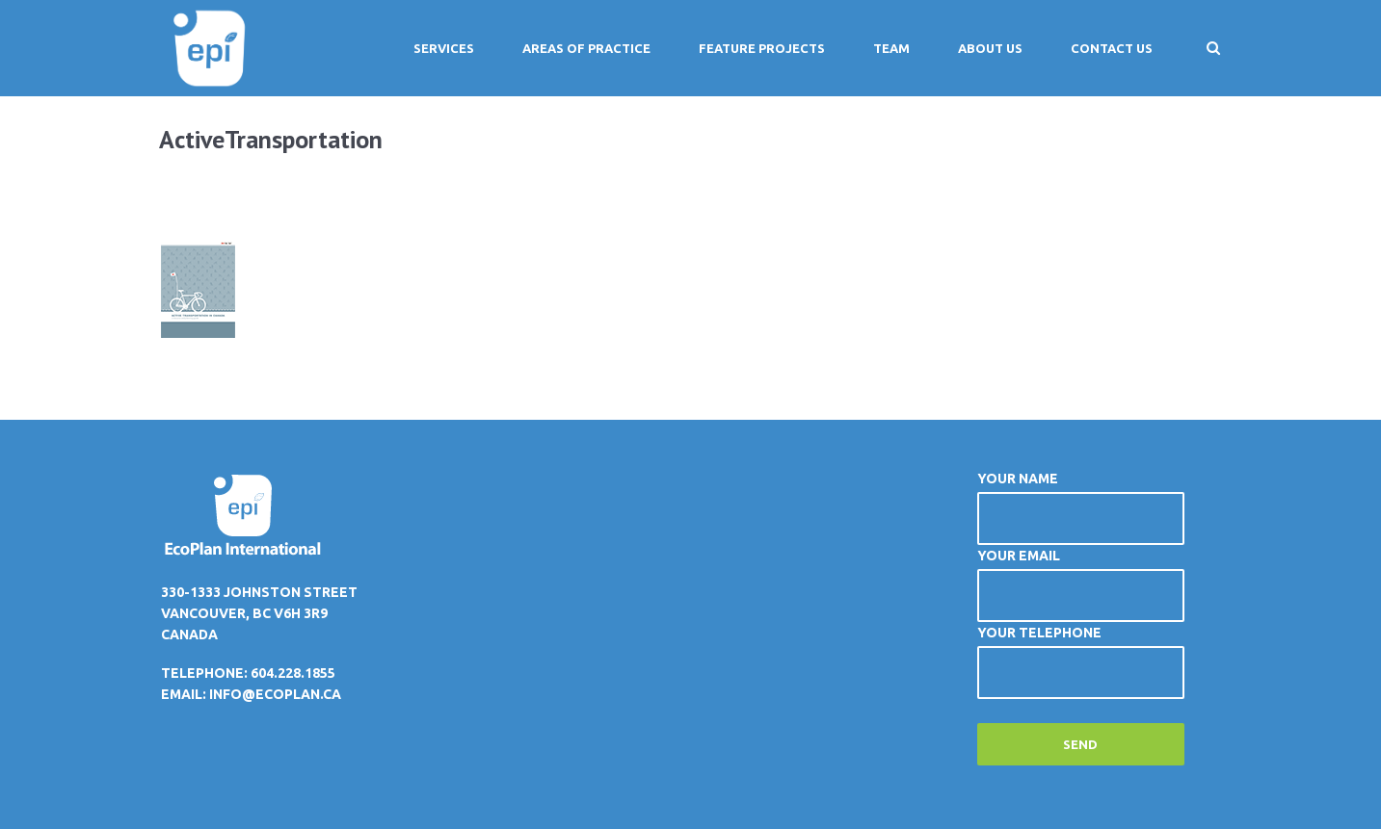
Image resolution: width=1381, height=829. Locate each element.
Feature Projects (762, 48)
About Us (990, 48)
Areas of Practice (586, 48)
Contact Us (1112, 48)
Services (443, 48)
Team (891, 48)
